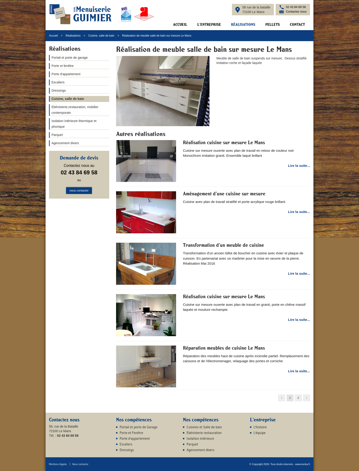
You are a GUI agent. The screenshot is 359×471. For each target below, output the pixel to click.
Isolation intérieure (200, 438)
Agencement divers (65, 143)
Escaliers (58, 82)
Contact (297, 24)
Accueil (180, 24)
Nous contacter (80, 464)
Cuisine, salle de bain (101, 35)
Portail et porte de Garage (139, 427)
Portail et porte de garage (70, 57)
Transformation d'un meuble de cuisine (223, 245)
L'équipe (260, 433)
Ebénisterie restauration (204, 433)
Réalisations (243, 24)
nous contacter (79, 190)
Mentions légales (58, 464)
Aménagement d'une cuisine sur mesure (224, 194)
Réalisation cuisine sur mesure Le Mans (224, 142)
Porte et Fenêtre (131, 433)
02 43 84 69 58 (296, 7)
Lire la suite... (299, 166)
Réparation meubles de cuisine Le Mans (224, 348)
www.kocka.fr (302, 464)
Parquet (57, 135)
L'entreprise (209, 24)
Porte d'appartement (66, 74)
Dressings (59, 90)
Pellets (272, 24)
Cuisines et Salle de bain (204, 427)
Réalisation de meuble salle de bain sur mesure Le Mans (156, 35)
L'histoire (260, 427)
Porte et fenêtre (63, 66)
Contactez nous (296, 11)
